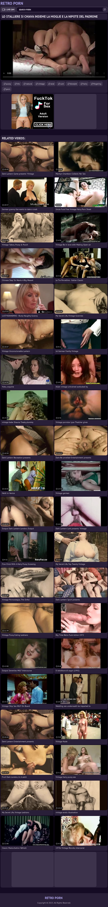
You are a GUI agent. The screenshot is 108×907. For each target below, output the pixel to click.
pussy (8, 84)
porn (8, 89)
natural (29, 84)
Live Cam (10, 9)
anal (52, 84)
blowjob (73, 84)
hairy (85, 84)
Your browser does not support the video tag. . (54, 50)
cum (62, 84)
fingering (97, 84)
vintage (41, 84)
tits (18, 84)
